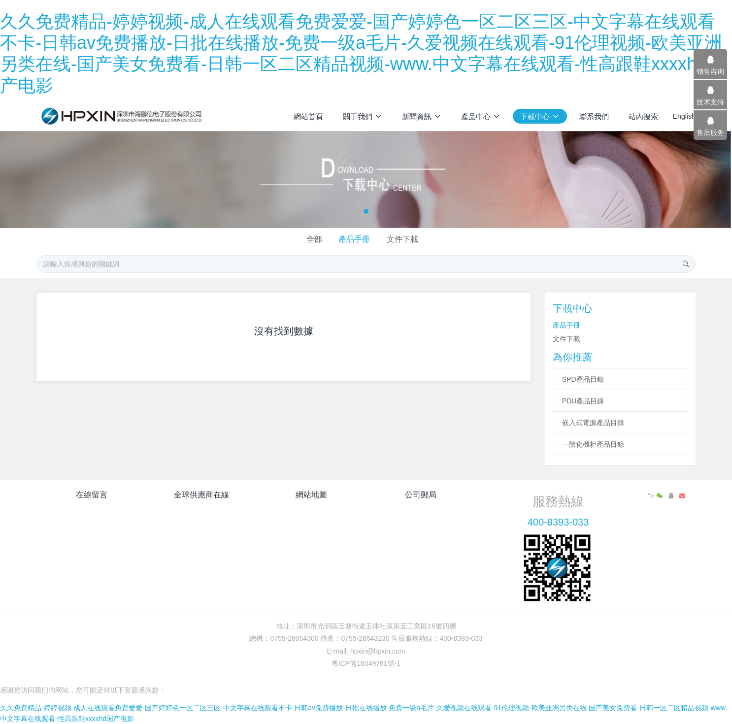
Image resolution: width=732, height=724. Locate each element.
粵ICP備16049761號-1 (366, 663)
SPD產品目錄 (583, 379)
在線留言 (91, 495)
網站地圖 (311, 495)
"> (656, 496)
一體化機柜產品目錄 (593, 444)
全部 (314, 239)
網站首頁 (308, 116)
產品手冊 (354, 239)
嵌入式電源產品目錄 (593, 423)
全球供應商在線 (201, 495)
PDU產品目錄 (583, 401)
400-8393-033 (558, 522)
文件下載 (402, 239)
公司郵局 (420, 495)
